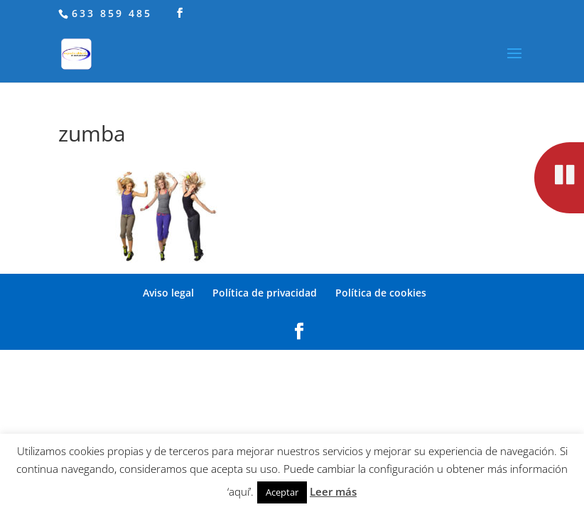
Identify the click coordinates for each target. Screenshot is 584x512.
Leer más (333, 491)
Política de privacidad (264, 292)
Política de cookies (380, 292)
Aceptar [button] (282, 492)
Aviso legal (168, 292)
